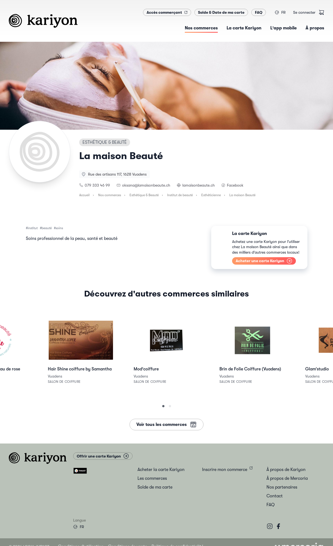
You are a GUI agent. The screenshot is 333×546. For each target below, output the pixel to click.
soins (59, 228)
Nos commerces (109, 195)
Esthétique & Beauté (144, 195)
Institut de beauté (180, 195)
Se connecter (304, 12)
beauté (47, 228)
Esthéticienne (211, 195)
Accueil (84, 195)
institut (32, 228)
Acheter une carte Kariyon (264, 261)
